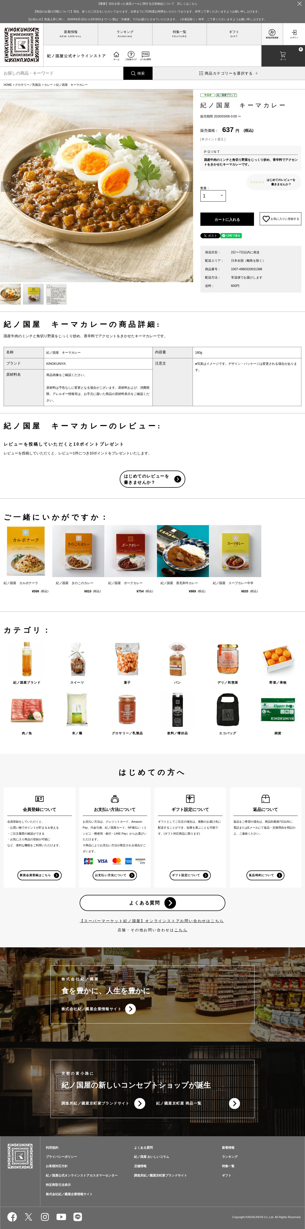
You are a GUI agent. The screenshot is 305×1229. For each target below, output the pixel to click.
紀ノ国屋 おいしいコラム (151, 1157)
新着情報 (71, 32)
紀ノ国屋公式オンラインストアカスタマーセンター (82, 1176)
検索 (141, 73)
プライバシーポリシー (61, 1157)
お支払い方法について (110, 875)
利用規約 (52, 1148)
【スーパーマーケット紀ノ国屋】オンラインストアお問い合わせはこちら (152, 921)
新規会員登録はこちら (35, 875)
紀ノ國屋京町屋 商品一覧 (179, 1104)
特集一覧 (179, 32)
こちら (180, 930)
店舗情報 (140, 1166)
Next (187, 186)
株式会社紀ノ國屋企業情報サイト (91, 1009)
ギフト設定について (186, 875)
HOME (8, 84)
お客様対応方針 (57, 1166)
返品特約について (261, 875)
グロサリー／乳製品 (28, 84)
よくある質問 (144, 903)
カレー (48, 84)
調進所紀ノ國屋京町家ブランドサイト (95, 1104)
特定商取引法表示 (58, 1185)
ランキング (125, 32)
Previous (6, 186)
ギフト (234, 32)
